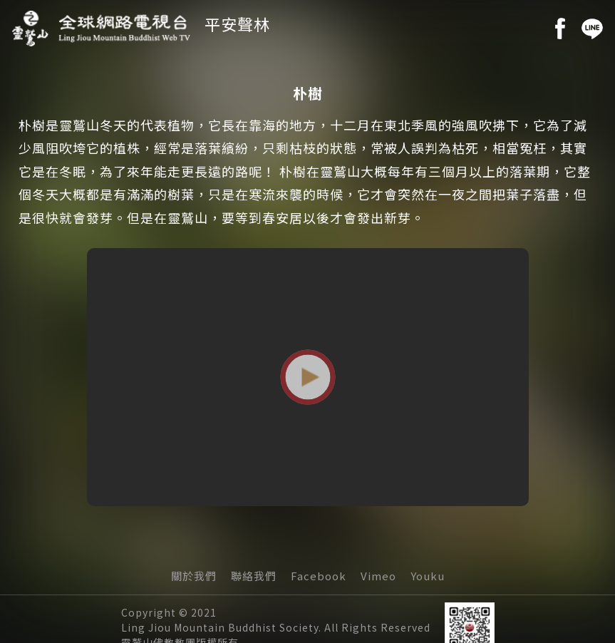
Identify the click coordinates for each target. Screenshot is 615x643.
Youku (427, 575)
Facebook (318, 575)
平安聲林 (237, 23)
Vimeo (378, 575)
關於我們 (194, 575)
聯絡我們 (254, 575)
